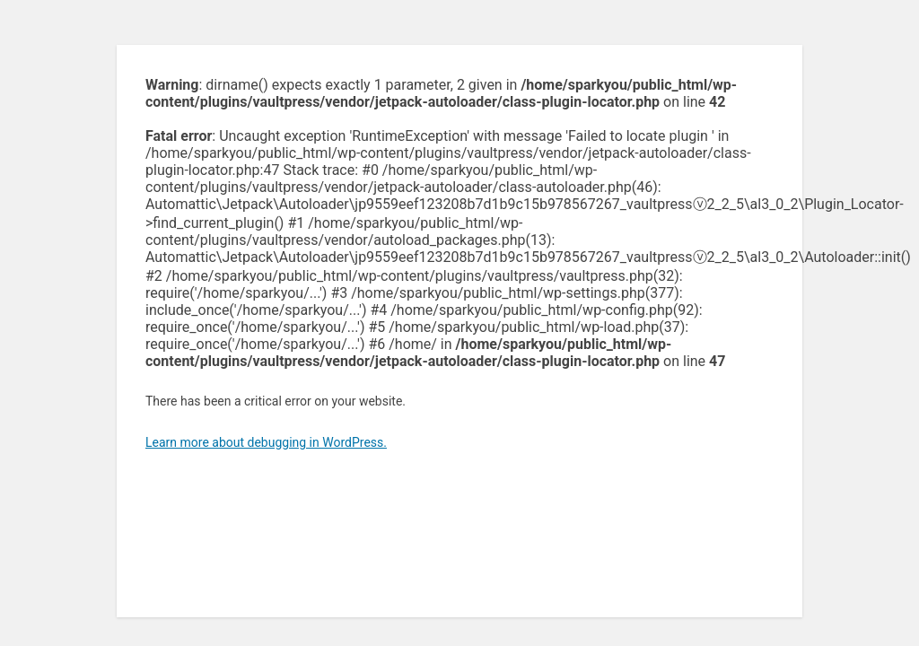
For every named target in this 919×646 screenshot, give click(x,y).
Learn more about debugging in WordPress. (266, 442)
